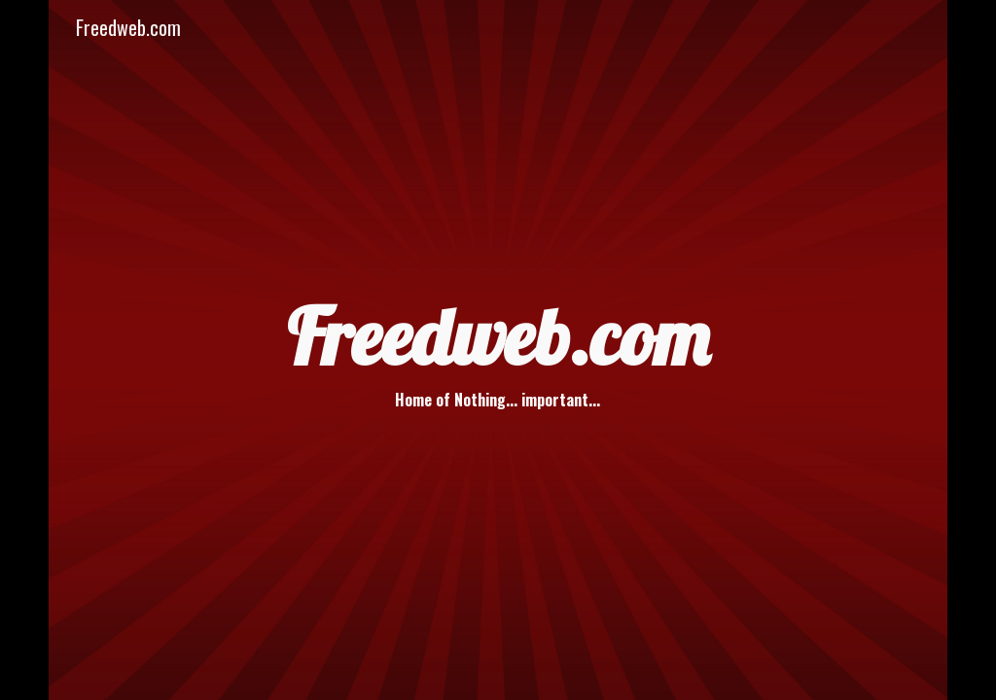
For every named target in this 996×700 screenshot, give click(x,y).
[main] (497, 349)
